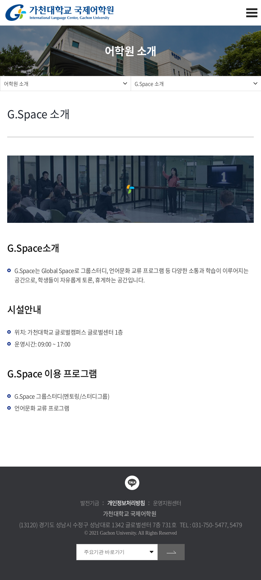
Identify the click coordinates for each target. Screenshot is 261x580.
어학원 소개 (16, 83)
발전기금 (89, 503)
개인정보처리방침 (126, 503)
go (171, 552)
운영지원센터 (167, 503)
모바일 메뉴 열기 (251, 12)
